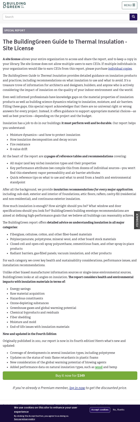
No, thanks (118, 410)
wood (99, 367)
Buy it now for (70, 375)
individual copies (120, 69)
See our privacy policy (24, 419)
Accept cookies (100, 410)
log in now (77, 387)
